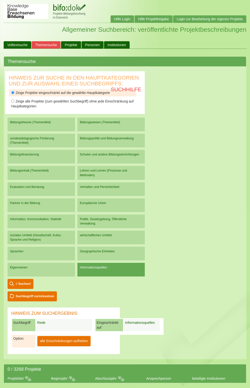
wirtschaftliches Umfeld (96, 235)
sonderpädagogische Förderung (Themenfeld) (32, 140)
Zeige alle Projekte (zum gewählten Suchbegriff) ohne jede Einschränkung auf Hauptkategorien (72, 103)
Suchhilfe (126, 89)
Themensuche (46, 45)
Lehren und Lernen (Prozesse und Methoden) (103, 173)
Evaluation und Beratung (27, 187)
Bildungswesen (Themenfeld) (100, 122)
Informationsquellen (93, 267)
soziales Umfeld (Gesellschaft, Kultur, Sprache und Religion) (36, 237)
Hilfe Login (122, 19)
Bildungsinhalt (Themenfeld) (29, 170)
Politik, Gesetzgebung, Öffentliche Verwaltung (103, 221)
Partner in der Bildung (25, 203)
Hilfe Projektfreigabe (153, 19)
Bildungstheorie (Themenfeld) (30, 122)
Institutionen (117, 45)
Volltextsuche (17, 45)
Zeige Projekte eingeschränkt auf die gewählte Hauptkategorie (60, 93)
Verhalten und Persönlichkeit (99, 187)
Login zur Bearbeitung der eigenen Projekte (210, 19)
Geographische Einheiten (97, 251)
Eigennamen (19, 267)
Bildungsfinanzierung (24, 154)
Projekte (71, 45)
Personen (92, 45)
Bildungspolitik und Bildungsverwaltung (107, 138)
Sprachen (16, 251)
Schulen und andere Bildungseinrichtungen (109, 154)
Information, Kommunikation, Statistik (35, 219)
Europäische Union (93, 203)
